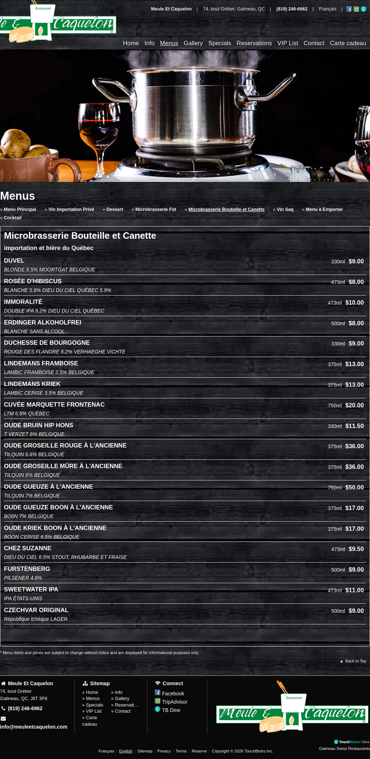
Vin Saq (285, 209)
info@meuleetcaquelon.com (33, 722)
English (126, 751)
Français (106, 751)
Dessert (115, 209)
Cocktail (13, 217)
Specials (219, 43)
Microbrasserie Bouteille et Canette (227, 209)
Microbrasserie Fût (155, 209)
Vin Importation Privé (71, 209)
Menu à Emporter (324, 209)
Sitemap (144, 751)
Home (131, 43)
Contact (314, 43)
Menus (169, 43)
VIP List (288, 43)
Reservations (254, 43)
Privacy (164, 751)
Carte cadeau (348, 43)
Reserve (199, 751)
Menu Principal (20, 209)
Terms (181, 751)
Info (150, 43)
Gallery (193, 43)
